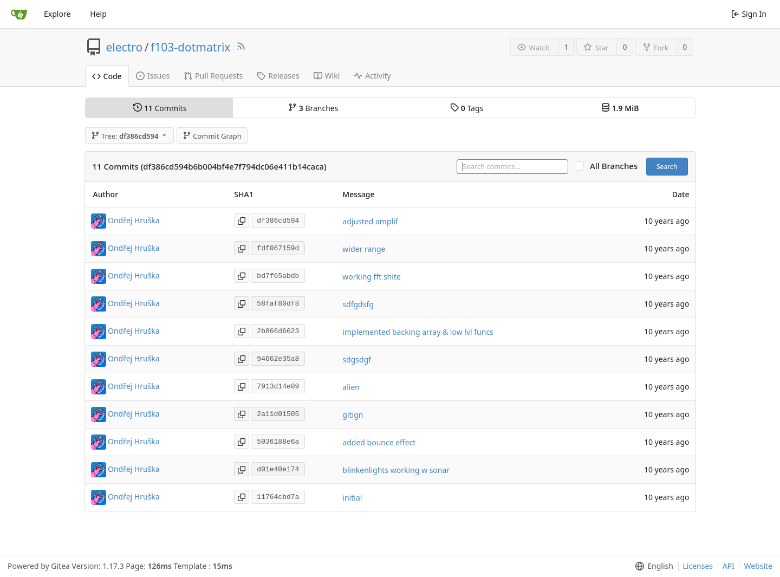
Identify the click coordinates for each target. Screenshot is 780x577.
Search (667, 166)
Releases (278, 75)
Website (758, 566)
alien (351, 387)
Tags (466, 108)
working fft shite (371, 276)
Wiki (327, 75)
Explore (57, 14)
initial (352, 497)
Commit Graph (212, 136)
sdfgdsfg (357, 304)
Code (107, 76)
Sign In (749, 14)
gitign (352, 415)
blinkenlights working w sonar (396, 470)
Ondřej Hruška (134, 220)
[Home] (19, 14)
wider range (363, 249)
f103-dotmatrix (190, 47)
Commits (159, 108)
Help (98, 14)
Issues (153, 75)
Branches (313, 108)
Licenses (698, 566)
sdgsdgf (356, 359)
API (728, 566)
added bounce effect (378, 442)
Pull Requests (213, 75)
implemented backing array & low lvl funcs (417, 332)
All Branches (617, 166)
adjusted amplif (370, 221)
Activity (372, 75)
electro (124, 47)
